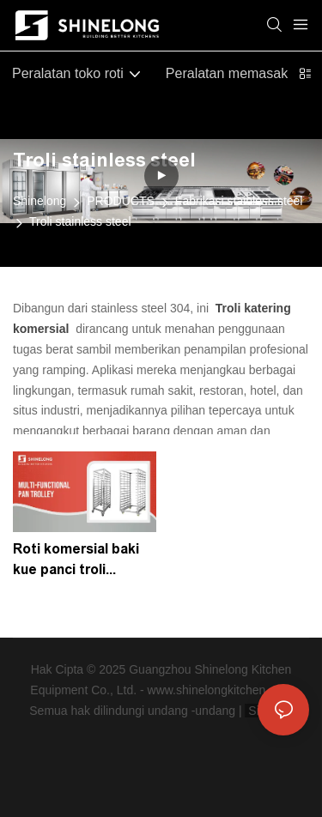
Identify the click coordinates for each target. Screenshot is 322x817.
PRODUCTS (121, 201)
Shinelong (39, 201)
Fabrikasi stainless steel (239, 201)
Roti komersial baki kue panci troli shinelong (76, 561)
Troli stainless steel (80, 221)
